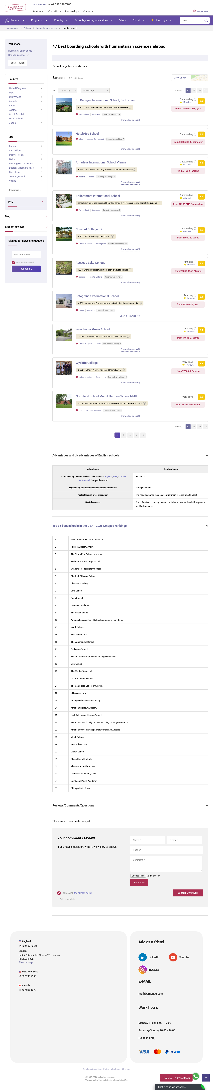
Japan (12, 123)
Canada (122, 480)
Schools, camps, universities (91, 20)
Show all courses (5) (130, 217)
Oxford (12, 159)
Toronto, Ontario (17, 176)
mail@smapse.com (150, 997)
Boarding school (18, 55)
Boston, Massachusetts (21, 167)
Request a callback (171, 1077)
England (108, 480)
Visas (122, 20)
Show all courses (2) (130, 284)
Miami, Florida (16, 154)
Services (36, 11)
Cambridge (14, 150)
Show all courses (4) (130, 183)
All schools (115, 1072)
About (136, 20)
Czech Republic (17, 114)
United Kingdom (17, 88)
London (13, 146)
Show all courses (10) (130, 318)
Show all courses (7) (130, 385)
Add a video (139, 886)
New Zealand (16, 118)
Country (58, 20)
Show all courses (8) (130, 120)
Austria (13, 110)
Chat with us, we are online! (172, 1087)
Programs (37, 20)
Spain (12, 105)
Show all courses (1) (130, 149)
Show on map (180, 78)
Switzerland (84, 484)
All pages (126, 1072)
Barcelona (14, 172)
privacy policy (30, 262)
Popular (12, 20)
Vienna (12, 180)
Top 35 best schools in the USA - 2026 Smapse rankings (89, 529)
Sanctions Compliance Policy (96, 1072)
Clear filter (18, 63)
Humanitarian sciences (21, 50)
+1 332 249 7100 (61, 4)
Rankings (159, 20)
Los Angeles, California (21, 163)
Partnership (71, 11)
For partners (200, 11)
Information (53, 11)
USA (115, 480)
